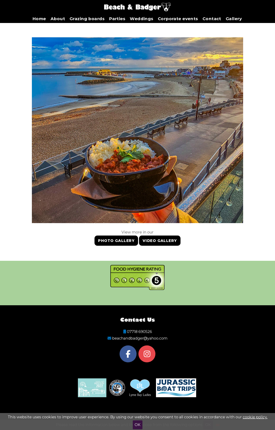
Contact (212, 18)
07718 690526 (139, 331)
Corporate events (178, 18)
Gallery (234, 18)
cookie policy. (255, 417)
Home (39, 18)
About (58, 18)
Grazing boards (87, 18)
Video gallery (160, 241)
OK (138, 424)
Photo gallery (116, 241)
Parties (117, 18)
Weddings (141, 18)
